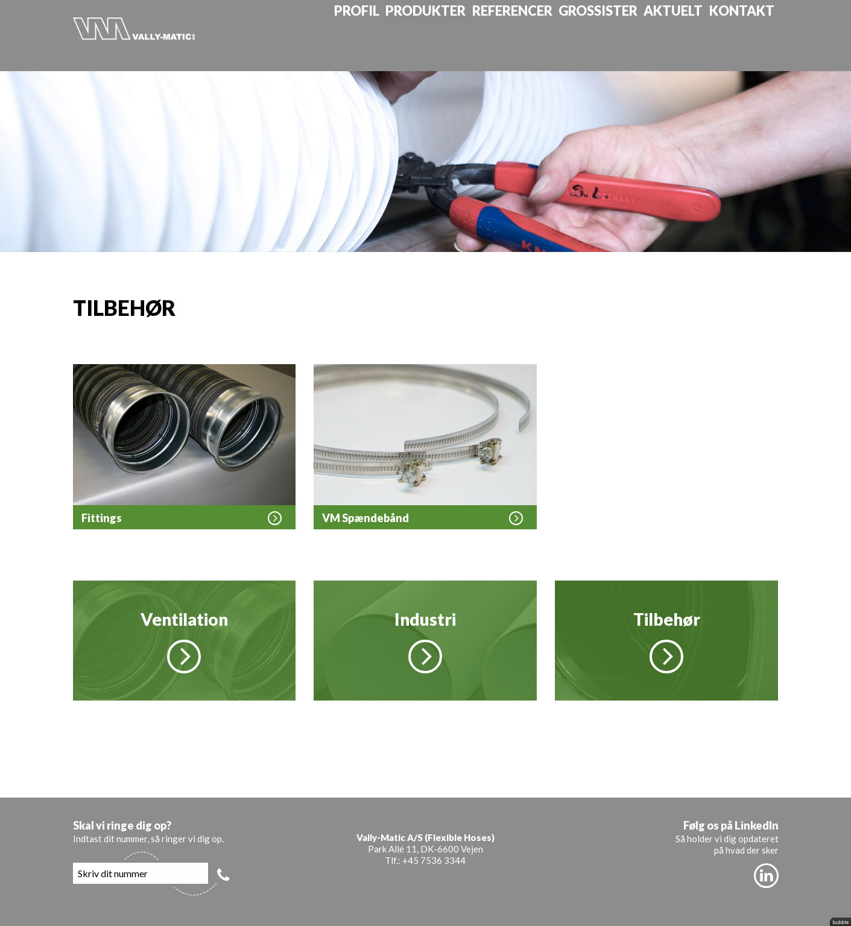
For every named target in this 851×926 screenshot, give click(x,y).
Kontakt (752, 35)
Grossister (613, 35)
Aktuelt (685, 35)
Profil (375, 35)
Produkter (444, 35)
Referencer (529, 35)
